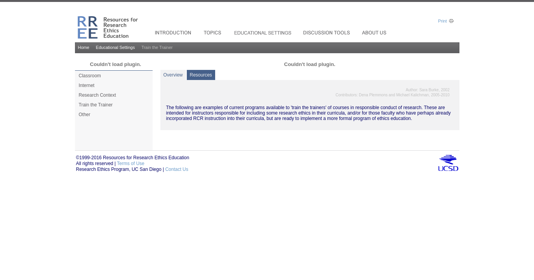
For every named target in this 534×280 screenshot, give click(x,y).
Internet (87, 85)
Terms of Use (130, 163)
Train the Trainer (96, 105)
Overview (173, 75)
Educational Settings (115, 47)
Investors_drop (375, 32)
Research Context (97, 95)
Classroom (90, 75)
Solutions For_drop (174, 32)
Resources (201, 75)
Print (442, 21)
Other (84, 114)
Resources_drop (327, 32)
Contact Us (176, 169)
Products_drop (213, 32)
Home (83, 47)
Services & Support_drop (263, 32)
